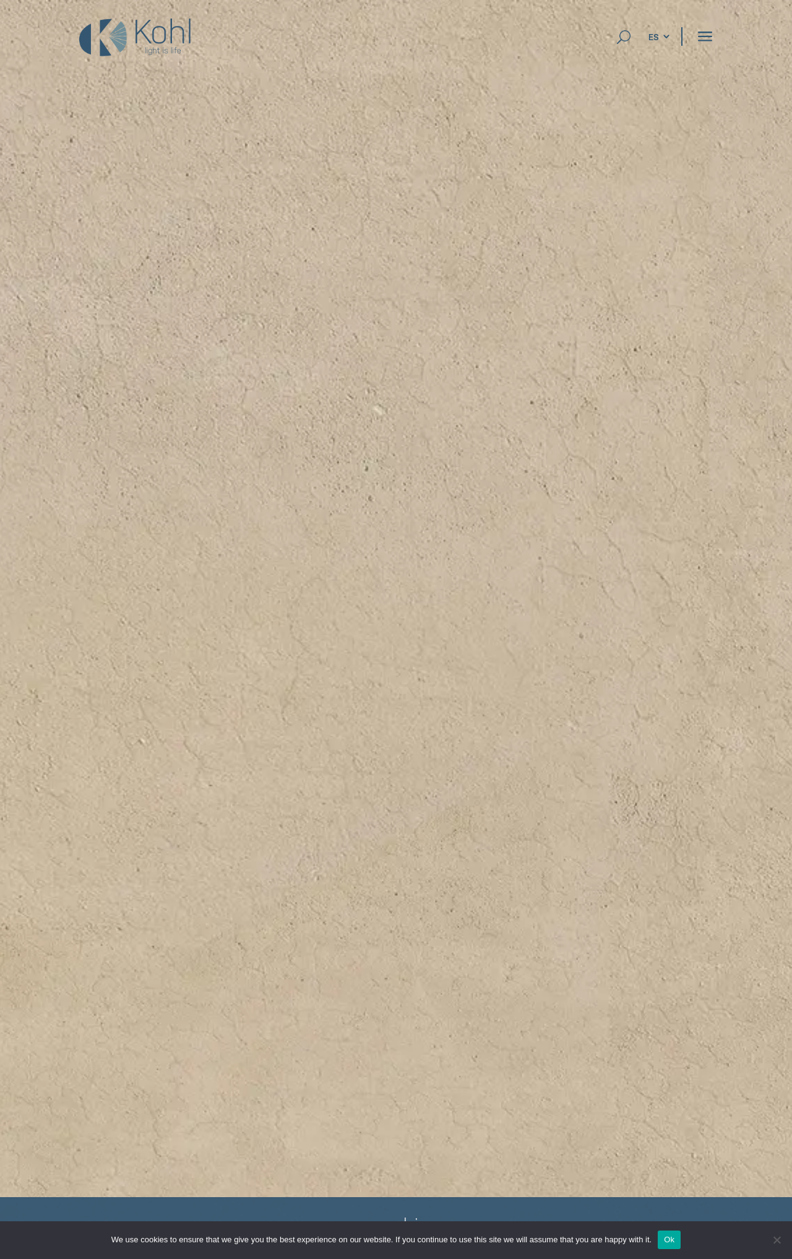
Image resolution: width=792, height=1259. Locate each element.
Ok (669, 1239)
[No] (776, 1240)
